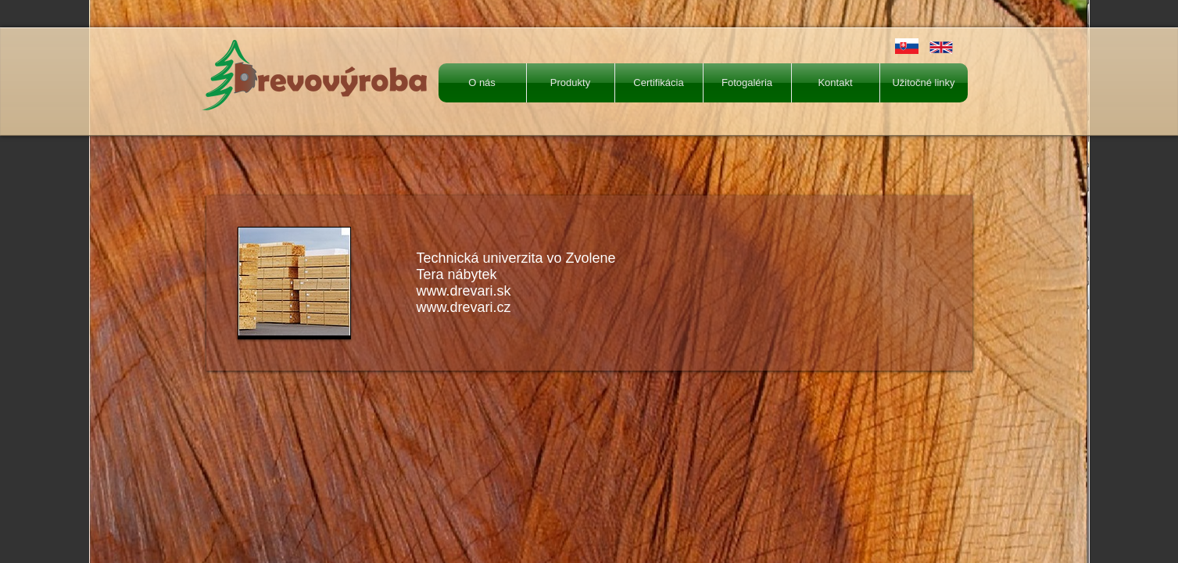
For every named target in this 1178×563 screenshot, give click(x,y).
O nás (482, 82)
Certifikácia (658, 82)
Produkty (570, 82)
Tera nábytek (457, 274)
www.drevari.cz (464, 307)
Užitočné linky (923, 82)
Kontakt (835, 82)
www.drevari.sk (464, 291)
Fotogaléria (746, 82)
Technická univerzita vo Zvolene (516, 258)
